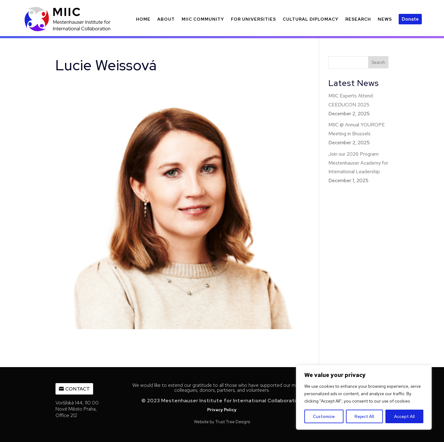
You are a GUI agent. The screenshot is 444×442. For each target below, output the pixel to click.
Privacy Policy (221, 409)
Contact (77, 389)
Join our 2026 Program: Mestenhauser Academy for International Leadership (358, 163)
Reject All (364, 416)
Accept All (404, 416)
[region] (364, 397)
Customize (324, 416)
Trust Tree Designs (232, 421)
